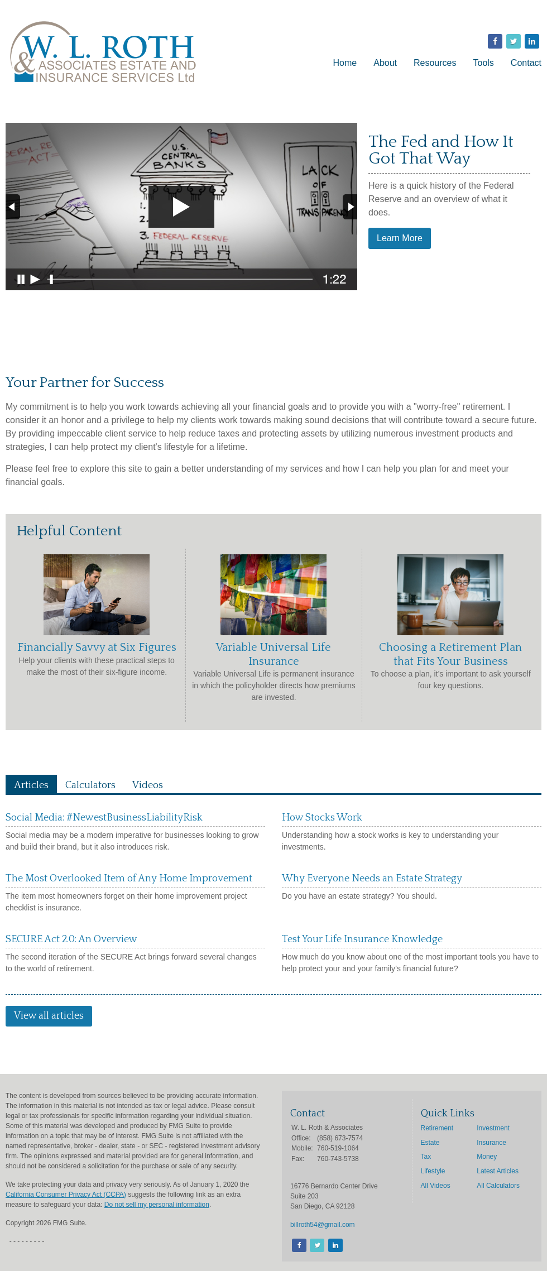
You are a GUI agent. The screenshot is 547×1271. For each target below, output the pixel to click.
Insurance (491, 1143)
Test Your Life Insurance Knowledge (362, 939)
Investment (493, 1128)
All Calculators (498, 1186)
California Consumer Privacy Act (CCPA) (66, 1194)
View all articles (49, 1015)
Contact (526, 63)
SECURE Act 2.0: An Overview (71, 939)
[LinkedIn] (335, 1245)
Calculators (90, 785)
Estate (430, 1143)
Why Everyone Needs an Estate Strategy (372, 878)
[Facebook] (298, 1245)
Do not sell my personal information (156, 1204)
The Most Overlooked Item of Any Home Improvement (129, 878)
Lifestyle (433, 1171)
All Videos (435, 1186)
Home (345, 63)
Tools (483, 63)
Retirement (437, 1128)
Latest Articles (498, 1171)
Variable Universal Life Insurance (273, 654)
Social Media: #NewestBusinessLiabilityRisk (104, 817)
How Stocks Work (322, 817)
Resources (435, 63)
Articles (31, 785)
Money (487, 1156)
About (385, 63)
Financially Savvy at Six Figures (96, 647)
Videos (147, 785)
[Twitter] (316, 1245)
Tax (426, 1156)
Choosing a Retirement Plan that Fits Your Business (450, 654)
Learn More (400, 238)
